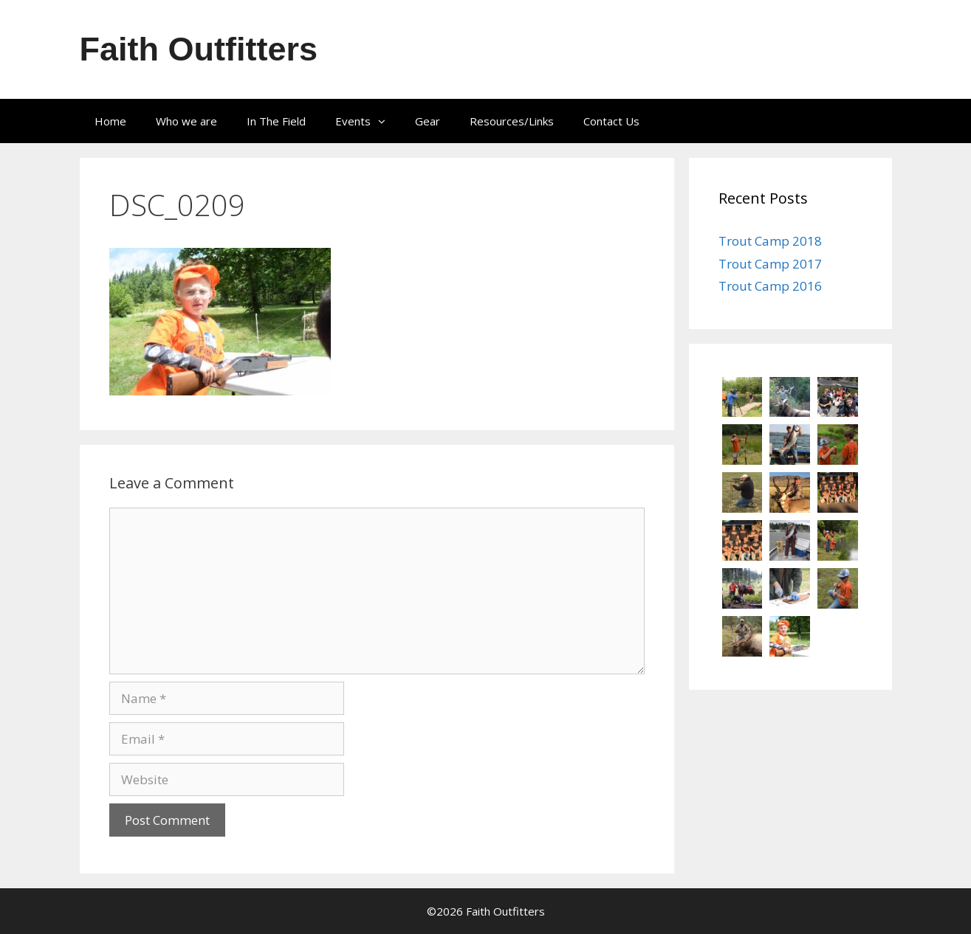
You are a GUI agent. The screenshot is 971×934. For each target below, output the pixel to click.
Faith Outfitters (199, 49)
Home (110, 121)
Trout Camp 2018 (770, 240)
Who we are (186, 121)
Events (367, 121)
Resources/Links (512, 121)
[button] (385, 121)
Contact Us (611, 121)
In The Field (276, 121)
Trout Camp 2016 (770, 285)
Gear (427, 121)
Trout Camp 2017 (770, 263)
